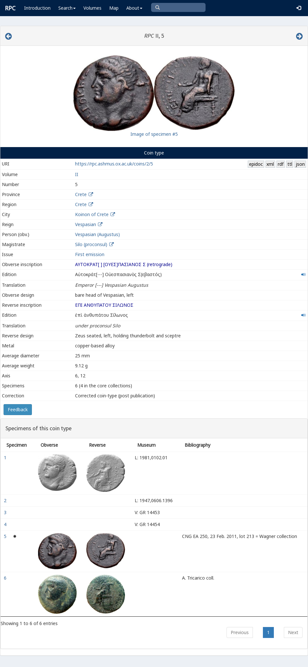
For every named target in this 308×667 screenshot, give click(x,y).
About (134, 8)
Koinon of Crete (92, 214)
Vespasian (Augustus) (97, 234)
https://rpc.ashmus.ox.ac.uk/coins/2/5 (114, 164)
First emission (89, 254)
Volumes (92, 8)
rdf (281, 164)
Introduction (37, 8)
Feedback (18, 409)
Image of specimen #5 (154, 134)
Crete (81, 194)
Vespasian (85, 224)
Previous (240, 632)
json (300, 164)
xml (270, 164)
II (76, 174)
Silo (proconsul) (92, 244)
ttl (289, 164)
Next (293, 632)
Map (114, 8)
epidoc (256, 164)
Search (67, 8)
